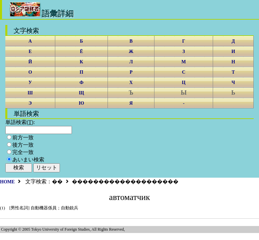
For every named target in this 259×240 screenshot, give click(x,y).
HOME (7, 181)
